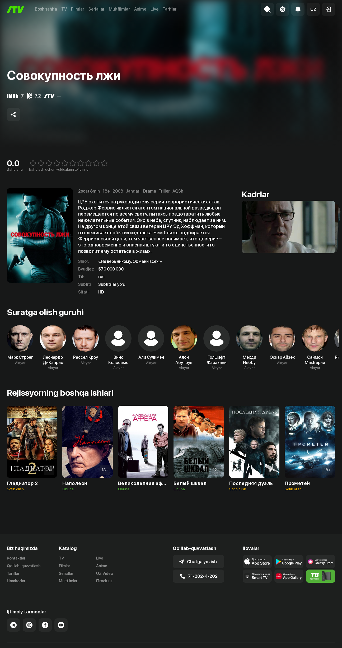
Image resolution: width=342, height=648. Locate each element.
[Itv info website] (320, 576)
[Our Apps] (257, 576)
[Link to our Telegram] (13, 619)
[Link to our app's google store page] (288, 561)
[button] (313, 9)
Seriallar (96, 9)
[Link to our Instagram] (29, 619)
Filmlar (77, 9)
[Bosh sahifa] (15, 9)
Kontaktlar (16, 558)
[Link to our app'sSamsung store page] (320, 561)
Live (154, 9)
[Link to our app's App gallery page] (288, 576)
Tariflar (170, 9)
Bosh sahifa (46, 9)
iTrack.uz (104, 581)
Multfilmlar (119, 9)
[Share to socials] (13, 114)
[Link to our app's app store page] (257, 561)
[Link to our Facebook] (45, 619)
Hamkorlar (16, 581)
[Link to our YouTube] (61, 619)
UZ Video (104, 573)
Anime (140, 9)
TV (64, 9)
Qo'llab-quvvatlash (23, 565)
